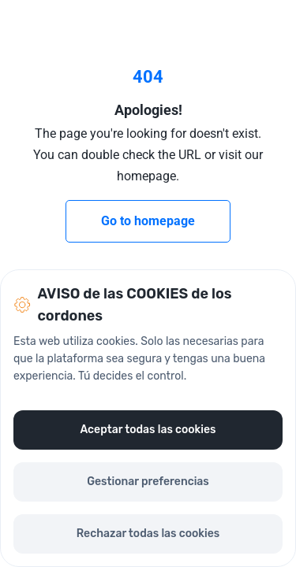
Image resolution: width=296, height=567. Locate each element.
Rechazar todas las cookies (148, 533)
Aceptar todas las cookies (147, 429)
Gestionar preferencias (148, 481)
